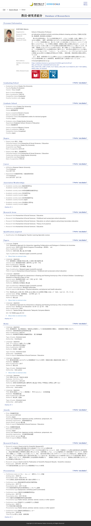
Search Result (13, 10)
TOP (4, 10)
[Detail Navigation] (85, 3)
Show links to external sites (16, 256)
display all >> (9, 207)
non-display (82, 82)
